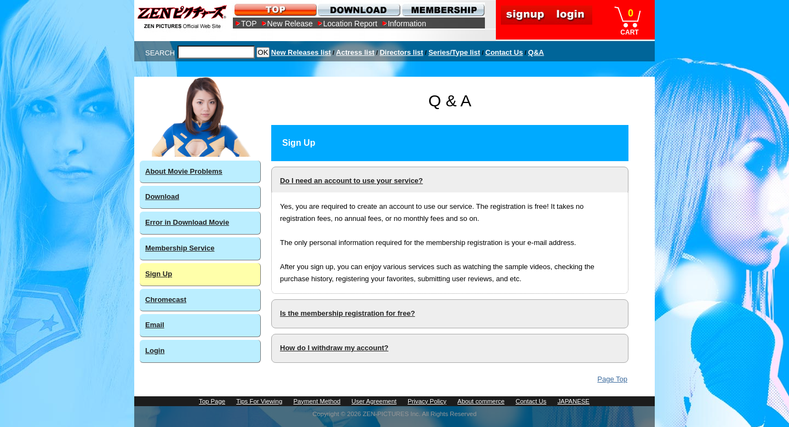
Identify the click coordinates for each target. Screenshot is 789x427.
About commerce (481, 401)
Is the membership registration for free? (347, 313)
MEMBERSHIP (442, 9)
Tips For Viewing (259, 401)
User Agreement (374, 401)
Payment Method (316, 401)
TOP (249, 23)
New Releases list (301, 52)
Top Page (212, 401)
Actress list (355, 52)
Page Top (612, 379)
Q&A (536, 52)
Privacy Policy (427, 401)
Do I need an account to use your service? (351, 181)
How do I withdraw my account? (334, 348)
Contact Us (504, 52)
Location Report (350, 23)
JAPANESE (573, 401)
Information (407, 23)
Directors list (401, 52)
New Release (290, 23)
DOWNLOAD (359, 9)
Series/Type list (454, 52)
